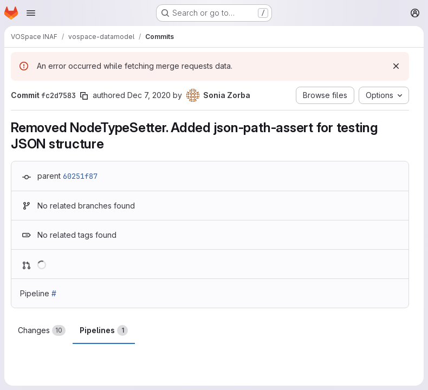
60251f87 (80, 176)
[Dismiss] (396, 66)
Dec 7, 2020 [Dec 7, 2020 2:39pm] (149, 95)
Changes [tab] (42, 330)
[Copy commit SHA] (83, 95)
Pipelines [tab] (104, 330)
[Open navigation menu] (31, 13)
